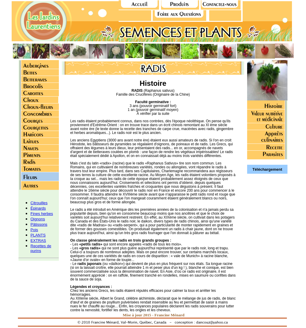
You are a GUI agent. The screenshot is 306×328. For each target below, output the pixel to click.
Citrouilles (39, 203)
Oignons (37, 219)
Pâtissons (38, 224)
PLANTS (38, 235)
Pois (34, 230)
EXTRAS (38, 240)
